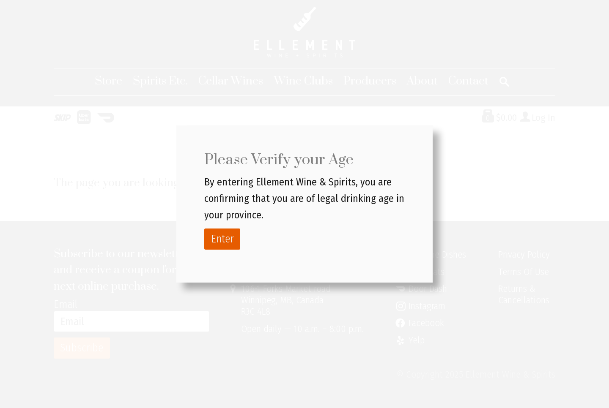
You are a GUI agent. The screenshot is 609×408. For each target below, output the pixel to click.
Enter (222, 238)
